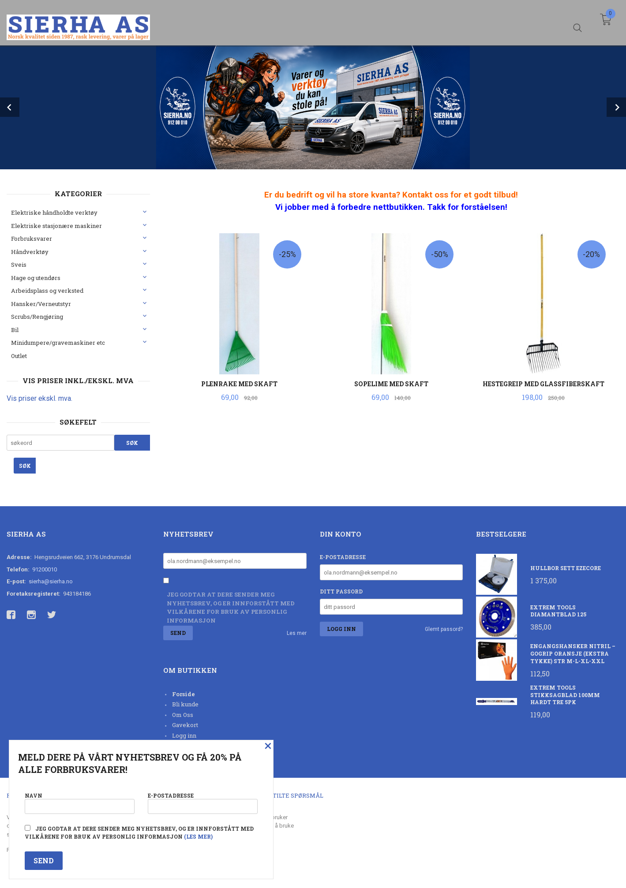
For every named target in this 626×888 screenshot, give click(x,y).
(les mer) (198, 836)
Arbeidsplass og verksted (47, 291)
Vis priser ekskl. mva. (39, 398)
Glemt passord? (444, 629)
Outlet (19, 356)
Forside (183, 694)
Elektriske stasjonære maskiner (56, 226)
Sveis (18, 265)
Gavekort (185, 725)
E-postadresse (343, 556)
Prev (9, 107)
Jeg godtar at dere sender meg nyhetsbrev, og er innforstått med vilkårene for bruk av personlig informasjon (231, 607)
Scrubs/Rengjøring (37, 317)
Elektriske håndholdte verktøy (54, 212)
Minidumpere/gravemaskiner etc (58, 343)
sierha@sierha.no (51, 581)
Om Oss (182, 715)
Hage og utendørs (35, 278)
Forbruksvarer (31, 239)
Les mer (297, 633)
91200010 (44, 569)
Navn (80, 801)
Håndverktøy (30, 252)
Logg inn (184, 735)
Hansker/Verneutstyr (41, 304)
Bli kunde (185, 704)
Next (616, 107)
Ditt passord (341, 591)
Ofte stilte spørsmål (287, 795)
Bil (15, 330)
